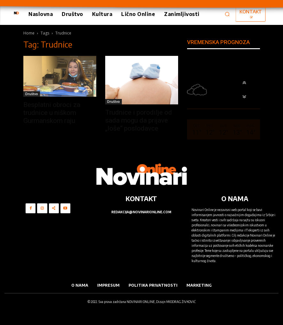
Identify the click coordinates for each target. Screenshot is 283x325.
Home (29, 33)
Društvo (31, 94)
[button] (227, 14)
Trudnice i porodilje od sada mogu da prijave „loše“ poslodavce (138, 120)
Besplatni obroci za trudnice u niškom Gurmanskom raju (51, 113)
